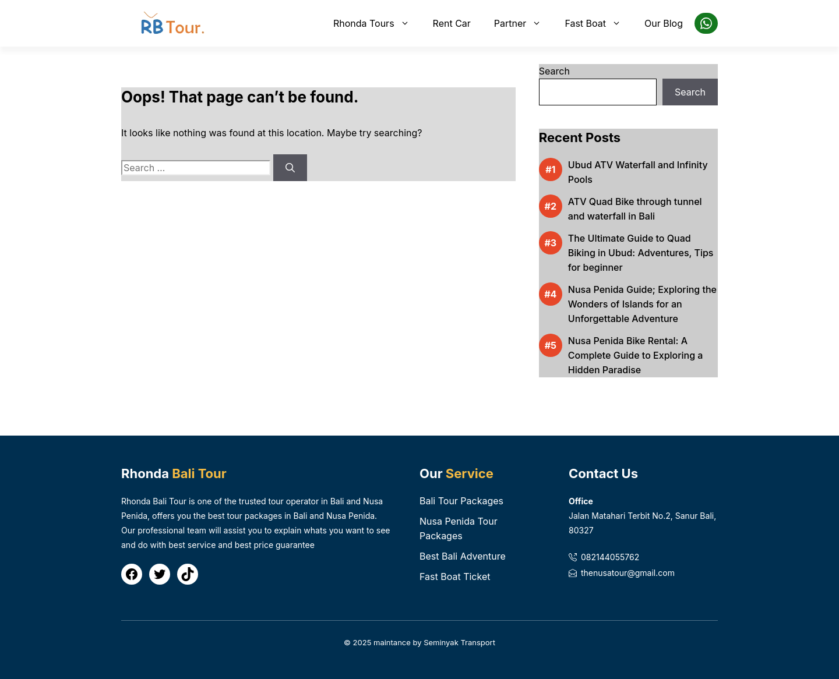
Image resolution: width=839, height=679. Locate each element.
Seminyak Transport (459, 642)
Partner (524, 23)
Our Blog (663, 23)
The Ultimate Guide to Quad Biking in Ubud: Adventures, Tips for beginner (641, 252)
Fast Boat (599, 23)
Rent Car (452, 23)
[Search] (290, 167)
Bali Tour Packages (461, 501)
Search (554, 71)
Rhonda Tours (377, 23)
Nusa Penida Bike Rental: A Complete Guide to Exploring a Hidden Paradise (635, 355)
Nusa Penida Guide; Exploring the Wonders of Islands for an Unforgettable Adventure (642, 304)
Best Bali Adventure (463, 556)
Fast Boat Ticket (455, 576)
